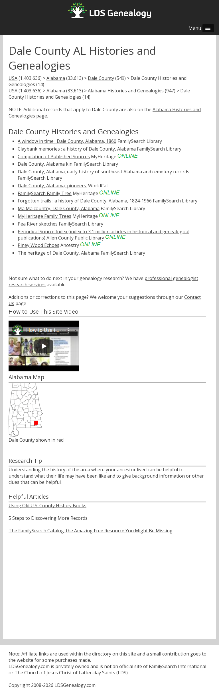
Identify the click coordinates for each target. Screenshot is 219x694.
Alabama (55, 78)
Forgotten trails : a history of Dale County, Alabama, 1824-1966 (85, 201)
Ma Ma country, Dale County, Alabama (59, 208)
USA (13, 78)
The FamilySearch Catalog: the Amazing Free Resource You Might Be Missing (91, 530)
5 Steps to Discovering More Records (48, 518)
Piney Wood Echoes (38, 245)
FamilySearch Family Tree (45, 193)
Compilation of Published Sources (54, 156)
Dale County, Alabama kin (45, 164)
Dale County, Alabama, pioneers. (52, 185)
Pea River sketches (38, 224)
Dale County (101, 78)
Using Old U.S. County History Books (47, 505)
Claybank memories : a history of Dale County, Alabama (77, 149)
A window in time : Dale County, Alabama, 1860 (67, 141)
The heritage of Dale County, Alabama (59, 253)
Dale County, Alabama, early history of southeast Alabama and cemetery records (103, 172)
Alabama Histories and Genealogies (126, 91)
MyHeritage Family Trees (44, 216)
